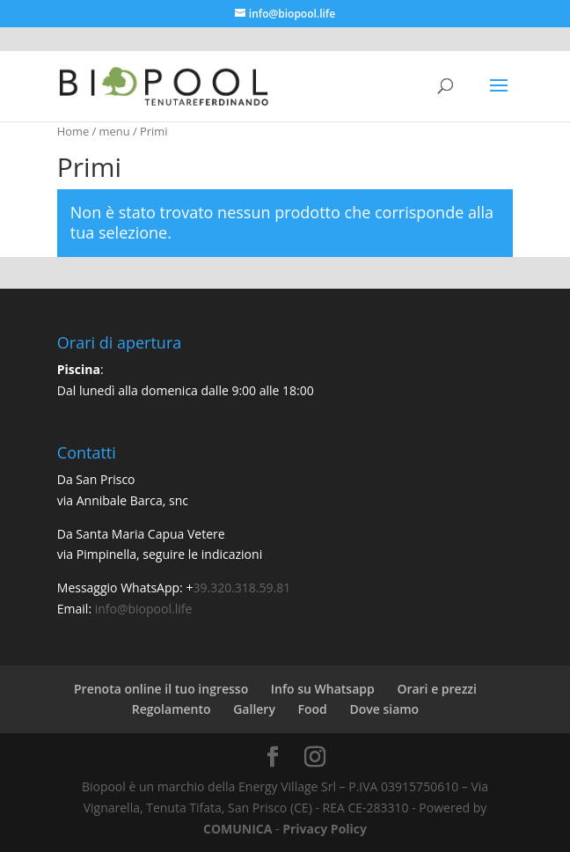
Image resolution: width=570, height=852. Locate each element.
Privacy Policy (324, 828)
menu (114, 131)
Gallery (254, 709)
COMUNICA (237, 828)
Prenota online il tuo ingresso (161, 688)
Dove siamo (384, 709)
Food (312, 709)
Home (73, 131)
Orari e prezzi (437, 688)
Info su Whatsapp (323, 688)
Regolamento (171, 709)
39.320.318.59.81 (241, 587)
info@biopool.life (144, 608)
